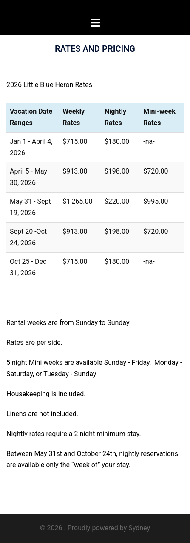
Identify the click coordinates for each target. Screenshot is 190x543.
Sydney (139, 528)
